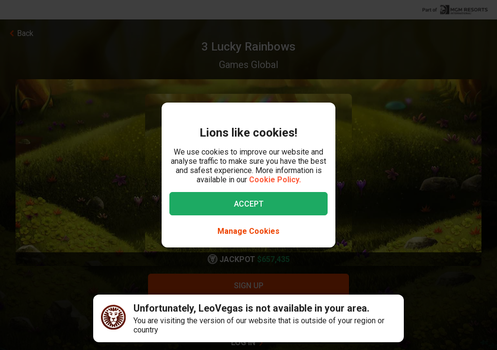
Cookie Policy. (275, 179)
